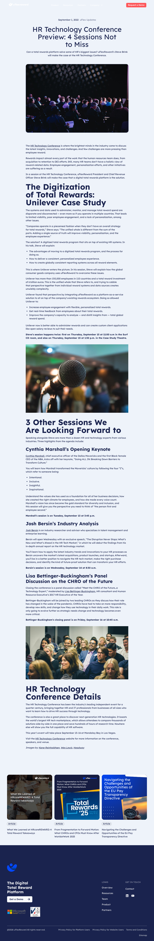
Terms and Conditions (136, 929)
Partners (82, 5)
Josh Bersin (32, 530)
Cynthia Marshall (35, 455)
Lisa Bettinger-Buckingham (80, 591)
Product (55, 5)
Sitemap (143, 935)
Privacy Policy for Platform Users (74, 929)
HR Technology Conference (45, 145)
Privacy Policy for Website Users (108, 929)
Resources (68, 5)
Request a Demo (136, 5)
